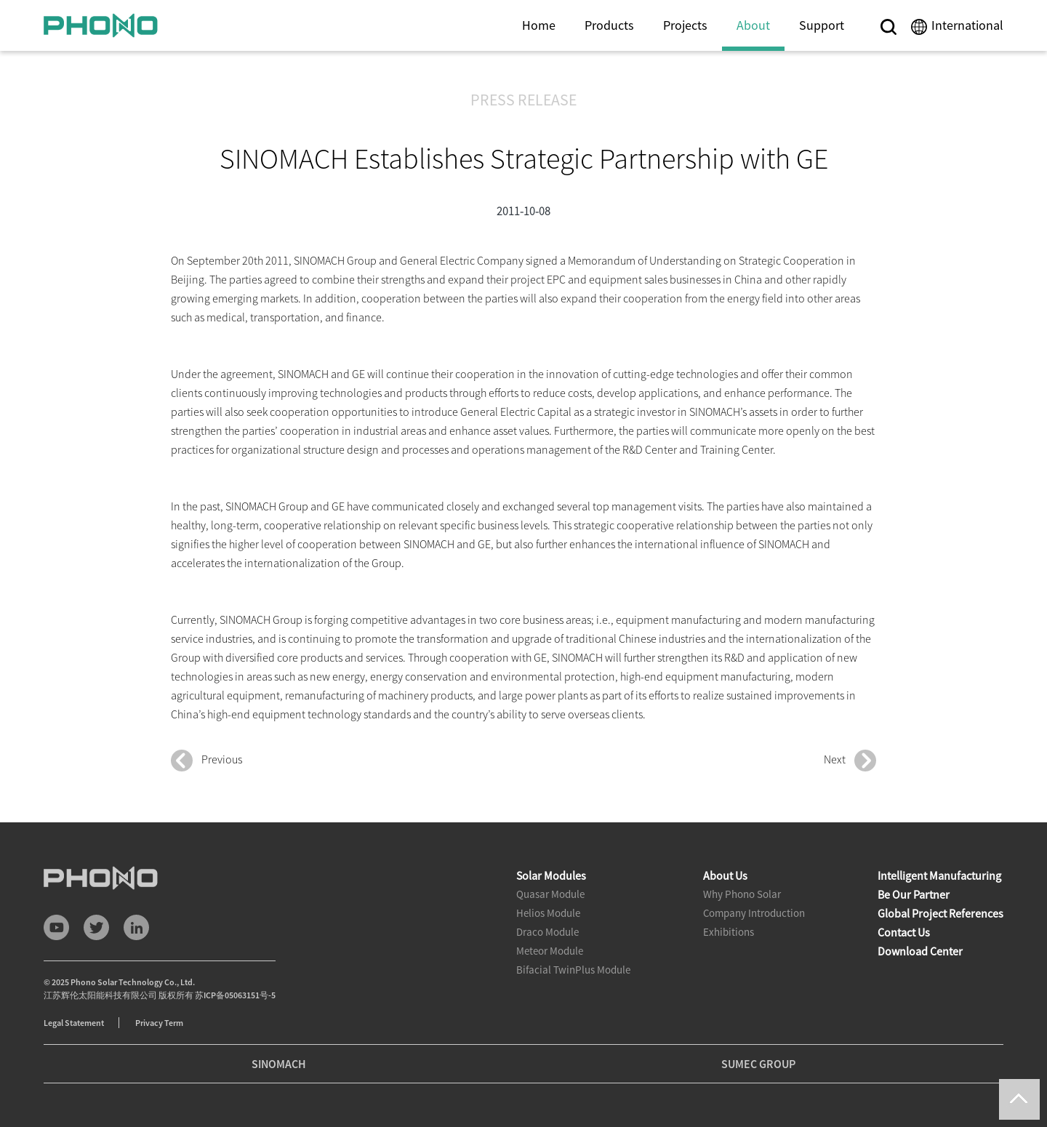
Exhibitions (728, 932)
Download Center (920, 951)
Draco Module (547, 932)
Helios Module (548, 913)
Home (538, 25)
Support (821, 25)
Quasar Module (550, 894)
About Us (725, 875)
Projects (685, 25)
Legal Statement (74, 1022)
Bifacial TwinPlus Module (573, 969)
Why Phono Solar (742, 894)
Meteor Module (549, 951)
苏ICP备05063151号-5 (235, 995)
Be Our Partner (914, 894)
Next (850, 760)
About (753, 25)
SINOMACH (279, 1063)
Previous (206, 760)
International (967, 25)
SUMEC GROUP (758, 1063)
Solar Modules (551, 875)
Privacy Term (159, 1022)
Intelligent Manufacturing (939, 875)
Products (609, 25)
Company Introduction (754, 913)
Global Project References (940, 913)
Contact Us (904, 932)
